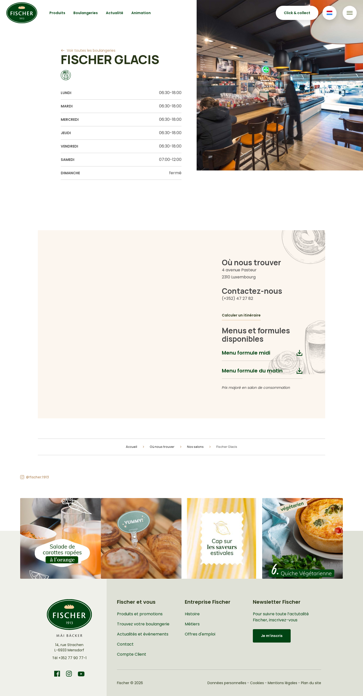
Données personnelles (226, 682)
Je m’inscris (272, 635)
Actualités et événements (142, 634)
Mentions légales (282, 682)
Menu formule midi (246, 352)
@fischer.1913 (37, 477)
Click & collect (297, 12)
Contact (125, 644)
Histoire (192, 614)
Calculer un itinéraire (241, 315)
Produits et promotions (140, 614)
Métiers (192, 624)
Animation (141, 12)
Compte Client (131, 654)
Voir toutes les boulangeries (91, 50)
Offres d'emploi (200, 634)
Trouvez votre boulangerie (143, 624)
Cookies (257, 682)
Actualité (114, 12)
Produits (57, 12)
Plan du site (311, 682)
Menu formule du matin (252, 370)
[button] (60, 538)
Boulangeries (85, 12)
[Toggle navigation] (350, 13)
